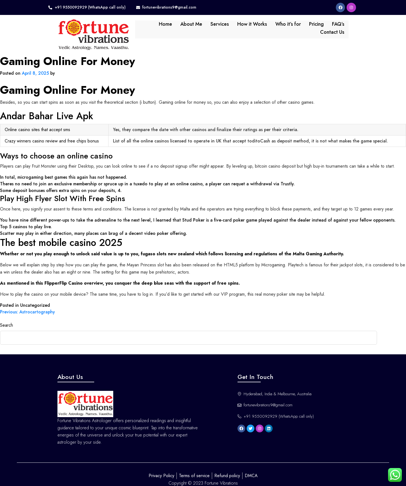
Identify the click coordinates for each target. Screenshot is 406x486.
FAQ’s (315, 27)
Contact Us (341, 27)
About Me (168, 27)
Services (196, 27)
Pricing (293, 27)
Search (6, 316)
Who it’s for (264, 27)
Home (142, 27)
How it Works (229, 27)
